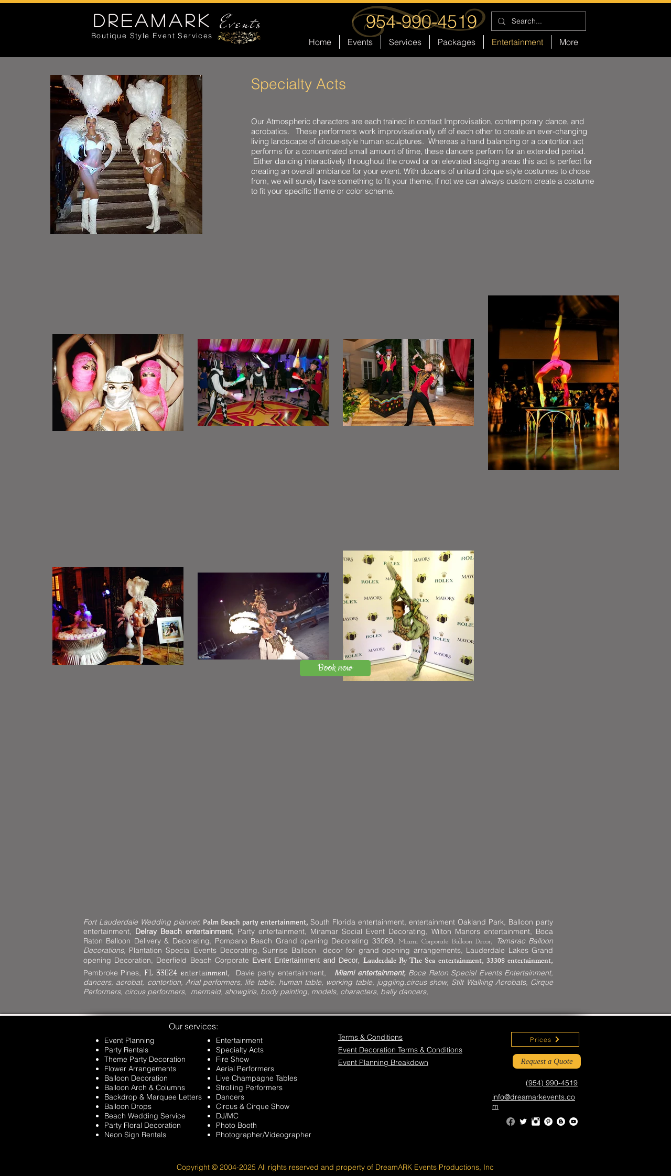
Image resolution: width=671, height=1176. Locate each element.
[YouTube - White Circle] (573, 1121)
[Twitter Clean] (523, 1121)
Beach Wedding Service (145, 1115)
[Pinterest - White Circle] (548, 1121)
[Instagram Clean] (536, 1121)
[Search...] (538, 21)
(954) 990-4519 (552, 1082)
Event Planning (129, 1040)
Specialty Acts (240, 1049)
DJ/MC (227, 1115)
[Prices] (545, 1039)
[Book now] (335, 668)
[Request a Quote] (547, 1061)
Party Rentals (126, 1049)
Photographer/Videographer (263, 1134)
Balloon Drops (127, 1106)
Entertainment (239, 1040)
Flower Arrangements (140, 1068)
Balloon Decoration (136, 1078)
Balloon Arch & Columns (144, 1087)
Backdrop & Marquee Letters (153, 1097)
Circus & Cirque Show (252, 1106)
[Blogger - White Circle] (561, 1121)
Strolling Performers (249, 1087)
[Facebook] (510, 1121)
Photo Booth (236, 1125)
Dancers (230, 1097)
